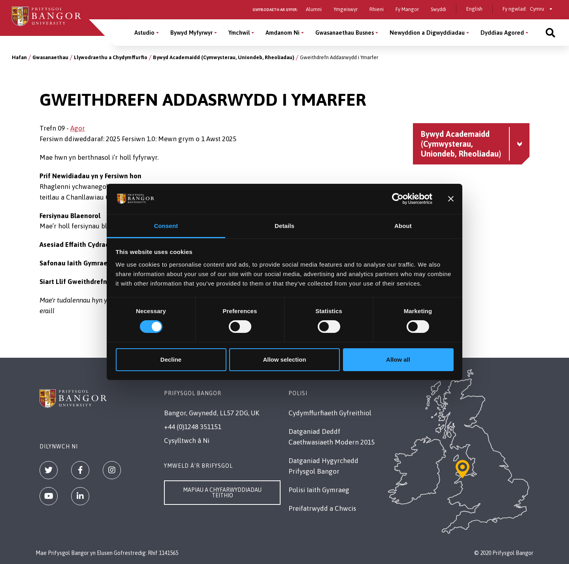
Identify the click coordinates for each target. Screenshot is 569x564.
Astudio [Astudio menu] (144, 32)
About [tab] (403, 225)
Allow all (398, 359)
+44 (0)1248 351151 (192, 427)
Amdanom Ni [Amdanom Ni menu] (283, 32)
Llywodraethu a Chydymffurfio (110, 57)
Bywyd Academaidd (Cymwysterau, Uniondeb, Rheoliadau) (223, 57)
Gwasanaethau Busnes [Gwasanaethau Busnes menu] (344, 32)
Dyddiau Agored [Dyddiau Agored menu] (502, 32)
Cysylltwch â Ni (186, 440)
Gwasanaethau (50, 57)
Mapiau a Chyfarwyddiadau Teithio (222, 493)
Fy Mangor (407, 9)
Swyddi (438, 9)
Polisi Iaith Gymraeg (318, 490)
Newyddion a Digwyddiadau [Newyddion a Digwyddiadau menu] (427, 32)
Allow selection (284, 359)
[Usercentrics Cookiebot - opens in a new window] (397, 199)
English (474, 8)
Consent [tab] (166, 225)
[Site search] (550, 32)
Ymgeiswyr (345, 9)
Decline (170, 359)
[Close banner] (451, 199)
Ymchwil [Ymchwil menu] (239, 32)
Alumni (314, 9)
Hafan (19, 57)
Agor (77, 128)
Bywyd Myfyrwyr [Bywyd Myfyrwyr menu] (191, 32)
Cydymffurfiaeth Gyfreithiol (329, 413)
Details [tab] (284, 225)
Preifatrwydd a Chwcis (322, 508)
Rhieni (376, 9)
